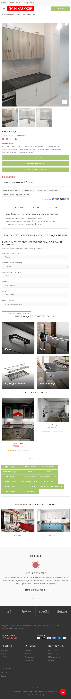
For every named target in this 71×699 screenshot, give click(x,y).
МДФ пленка (53, 654)
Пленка (48, 472)
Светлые (4, 676)
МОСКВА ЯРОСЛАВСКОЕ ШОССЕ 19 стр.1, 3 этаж (17, 3)
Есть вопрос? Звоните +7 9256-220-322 (35, 169)
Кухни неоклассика (29, 486)
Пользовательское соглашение (45, 692)
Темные (4, 673)
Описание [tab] (18, 208)
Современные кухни (29, 481)
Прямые (28, 650)
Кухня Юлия (18, 444)
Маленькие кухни (48, 467)
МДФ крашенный (54, 657)
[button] (30, 458)
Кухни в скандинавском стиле (51, 486)
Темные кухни (42, 190)
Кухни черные (29, 491)
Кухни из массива (22, 195)
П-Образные (29, 657)
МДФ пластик (53, 650)
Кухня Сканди (53, 425)
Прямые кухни (54, 190)
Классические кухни (10, 472)
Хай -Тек (4, 657)
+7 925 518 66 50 (9, 638)
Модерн (4, 654)
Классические (6, 650)
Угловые (28, 654)
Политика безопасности (23, 692)
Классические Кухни (48, 477)
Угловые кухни (8, 195)
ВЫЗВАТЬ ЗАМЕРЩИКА (35, 163)
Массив (29, 472)
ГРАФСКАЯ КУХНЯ (20, 8)
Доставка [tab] (52, 208)
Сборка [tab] (35, 208)
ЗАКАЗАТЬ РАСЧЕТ (35, 157)
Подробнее (17, 535)
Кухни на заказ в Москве (12, 190)
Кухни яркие (10, 491)
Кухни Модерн (10, 481)
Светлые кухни (28, 190)
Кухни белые (48, 481)
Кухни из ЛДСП (10, 486)
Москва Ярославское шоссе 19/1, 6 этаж (18, 182)
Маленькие (29, 660)
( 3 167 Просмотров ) (18, 135)
